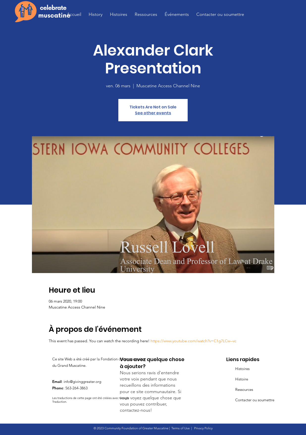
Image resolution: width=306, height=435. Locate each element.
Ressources (244, 389)
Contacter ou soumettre (254, 400)
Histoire (241, 379)
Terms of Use (180, 428)
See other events (153, 113)
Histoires (242, 368)
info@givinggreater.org (82, 381)
